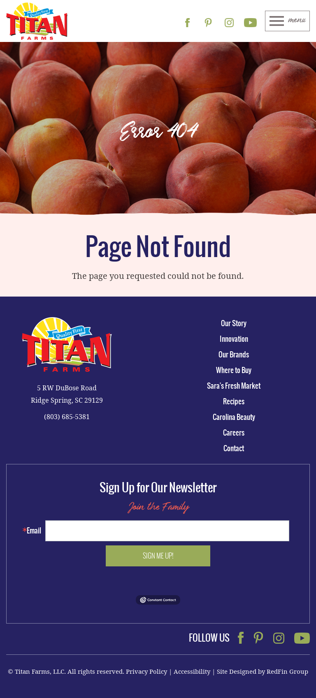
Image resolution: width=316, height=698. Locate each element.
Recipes (233, 401)
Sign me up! (158, 556)
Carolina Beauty (234, 417)
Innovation (234, 339)
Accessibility (192, 671)
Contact (233, 448)
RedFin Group (287, 671)
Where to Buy (233, 370)
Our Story (233, 323)
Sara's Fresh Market (233, 385)
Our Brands (233, 354)
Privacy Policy (146, 671)
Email (34, 530)
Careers (233, 432)
